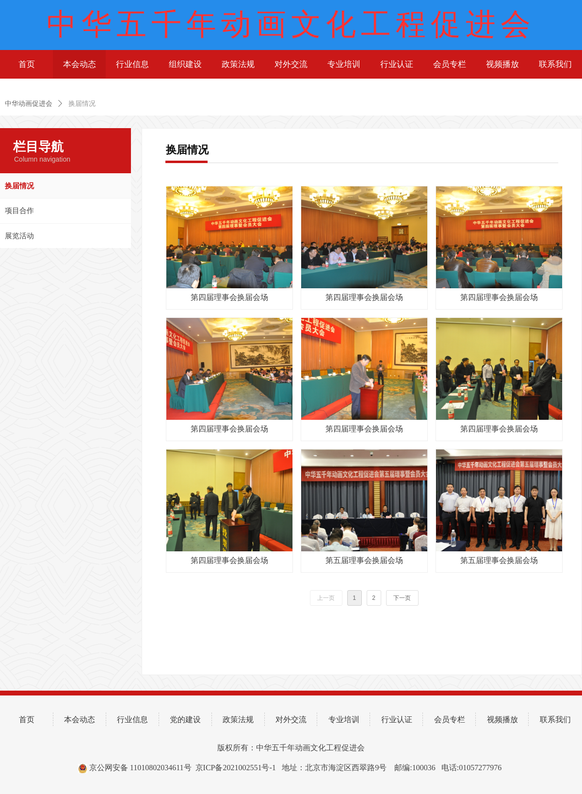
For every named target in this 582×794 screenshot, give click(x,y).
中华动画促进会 (28, 103)
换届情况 (82, 103)
